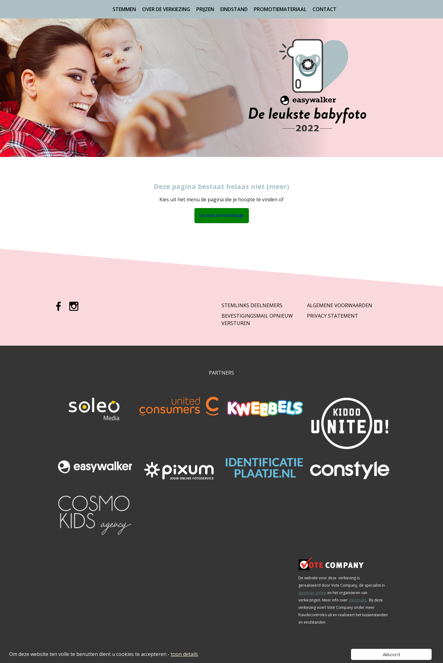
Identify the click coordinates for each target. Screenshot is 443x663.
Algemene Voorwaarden (339, 305)
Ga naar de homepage (221, 215)
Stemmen (124, 9)
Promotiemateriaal (280, 9)
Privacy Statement (332, 315)
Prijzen (205, 9)
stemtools (357, 600)
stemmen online (312, 592)
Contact (325, 9)
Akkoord (391, 654)
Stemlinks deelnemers (252, 305)
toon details (184, 654)
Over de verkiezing (166, 9)
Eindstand (234, 9)
